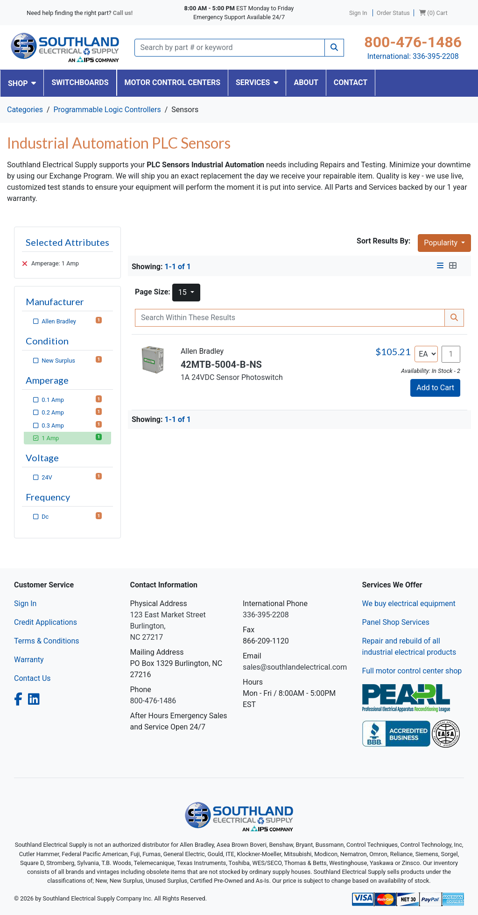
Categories (25, 109)
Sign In (25, 603)
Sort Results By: (383, 240)
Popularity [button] (441, 242)
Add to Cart (435, 387)
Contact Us (32, 678)
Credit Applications (45, 622)
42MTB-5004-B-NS (221, 364)
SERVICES (257, 82)
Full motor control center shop (412, 670)
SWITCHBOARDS (79, 82)
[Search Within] (290, 318)
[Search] (229, 48)
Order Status (393, 12)
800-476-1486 (413, 42)
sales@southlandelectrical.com (295, 667)
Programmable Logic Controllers (107, 109)
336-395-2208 (436, 56)
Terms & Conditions (46, 640)
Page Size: (152, 291)
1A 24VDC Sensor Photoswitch (232, 377)
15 (183, 292)
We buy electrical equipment (409, 603)
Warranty (29, 659)
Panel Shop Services (396, 622)
